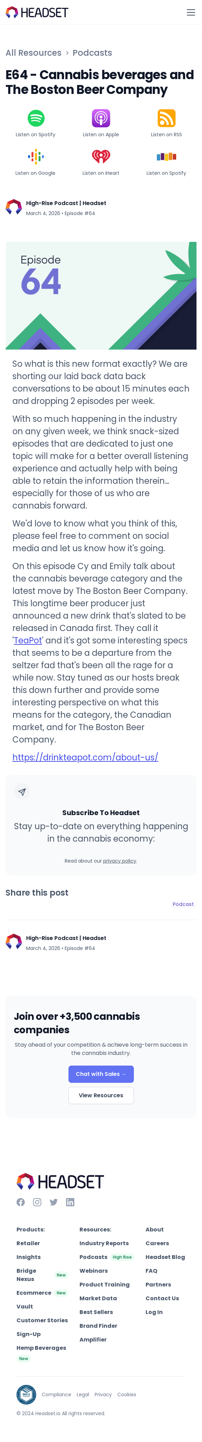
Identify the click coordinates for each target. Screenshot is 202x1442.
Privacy (103, 1394)
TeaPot (28, 640)
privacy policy (119, 860)
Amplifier (93, 1340)
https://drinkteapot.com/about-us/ (85, 757)
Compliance (56, 1394)
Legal (83, 1394)
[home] (37, 12)
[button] (189, 12)
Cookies (126, 1394)
